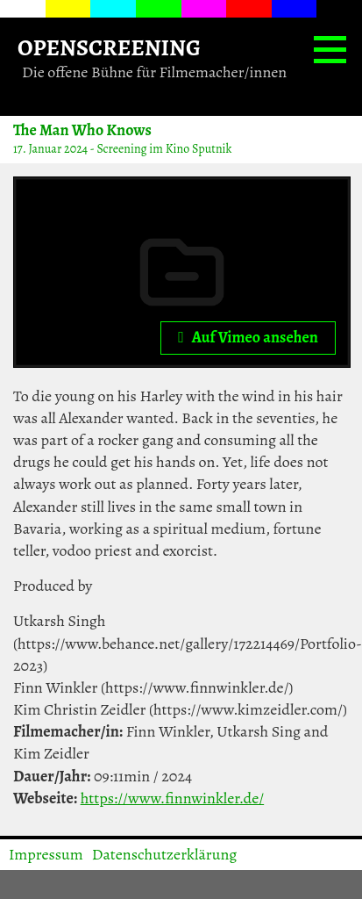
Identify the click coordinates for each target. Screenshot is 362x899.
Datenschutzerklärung (165, 854)
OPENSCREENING (109, 46)
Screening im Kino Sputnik (163, 148)
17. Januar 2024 (50, 148)
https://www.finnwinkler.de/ (173, 798)
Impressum (46, 854)
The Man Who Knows (82, 129)
